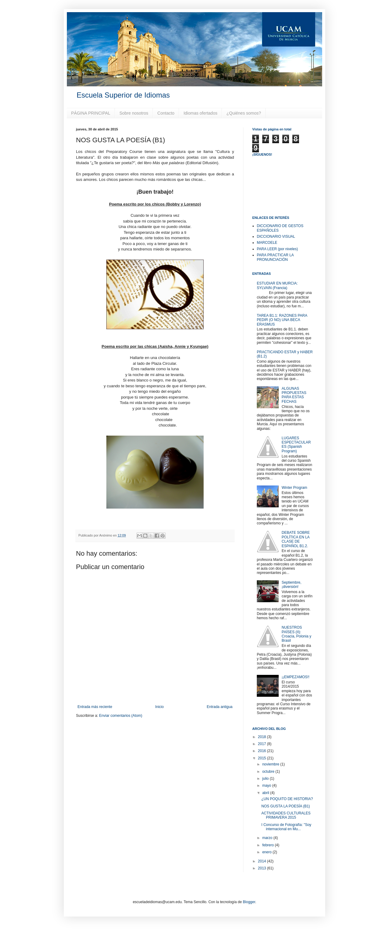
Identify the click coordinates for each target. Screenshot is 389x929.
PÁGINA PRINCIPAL (90, 113)
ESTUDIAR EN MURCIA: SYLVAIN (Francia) (277, 285)
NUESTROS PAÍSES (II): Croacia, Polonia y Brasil (296, 634)
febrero (268, 845)
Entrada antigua (219, 707)
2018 (262, 737)
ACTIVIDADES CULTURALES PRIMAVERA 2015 (286, 815)
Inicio (159, 707)
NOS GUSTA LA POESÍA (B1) (285, 806)
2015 (262, 758)
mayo (267, 785)
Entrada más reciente (94, 707)
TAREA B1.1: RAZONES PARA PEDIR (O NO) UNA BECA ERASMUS (282, 319)
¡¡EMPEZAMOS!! (295, 677)
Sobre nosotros (133, 113)
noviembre (271, 764)
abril (266, 793)
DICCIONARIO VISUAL (276, 236)
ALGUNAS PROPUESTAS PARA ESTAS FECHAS (294, 395)
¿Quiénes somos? (243, 113)
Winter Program (294, 487)
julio (266, 778)
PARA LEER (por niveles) (277, 249)
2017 (262, 744)
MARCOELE (267, 242)
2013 (262, 868)
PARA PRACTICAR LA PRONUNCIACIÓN (275, 257)
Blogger (249, 902)
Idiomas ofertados (200, 113)
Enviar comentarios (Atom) (120, 715)
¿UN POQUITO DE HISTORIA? (287, 799)
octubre (268, 771)
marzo (268, 838)
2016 (262, 751)
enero (267, 852)
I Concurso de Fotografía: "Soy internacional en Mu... (286, 827)
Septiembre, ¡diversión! (291, 584)
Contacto (165, 113)
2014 (262, 861)
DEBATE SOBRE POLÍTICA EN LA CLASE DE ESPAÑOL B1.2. (296, 539)
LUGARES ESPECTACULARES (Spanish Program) (296, 444)
